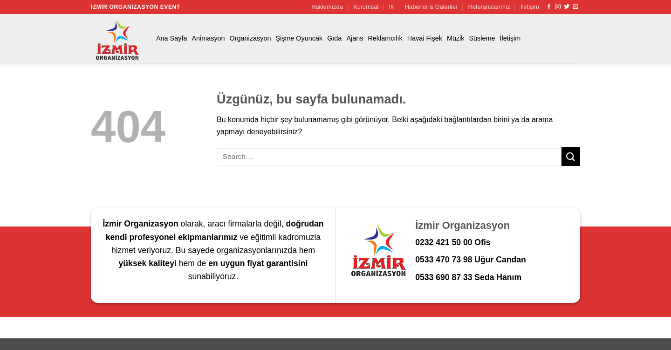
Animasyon (208, 38)
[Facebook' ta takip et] (549, 7)
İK (392, 6)
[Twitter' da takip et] (566, 7)
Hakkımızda (327, 6)
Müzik (456, 38)
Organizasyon (250, 38)
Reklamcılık (385, 38)
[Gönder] (570, 156)
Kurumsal (365, 6)
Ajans (354, 38)
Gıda (334, 38)
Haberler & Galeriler (431, 6)
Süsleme (482, 38)
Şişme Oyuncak (298, 38)
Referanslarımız (489, 6)
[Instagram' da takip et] (558, 7)
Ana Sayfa (171, 38)
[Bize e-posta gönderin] (575, 7)
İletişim (529, 6)
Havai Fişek (424, 38)
